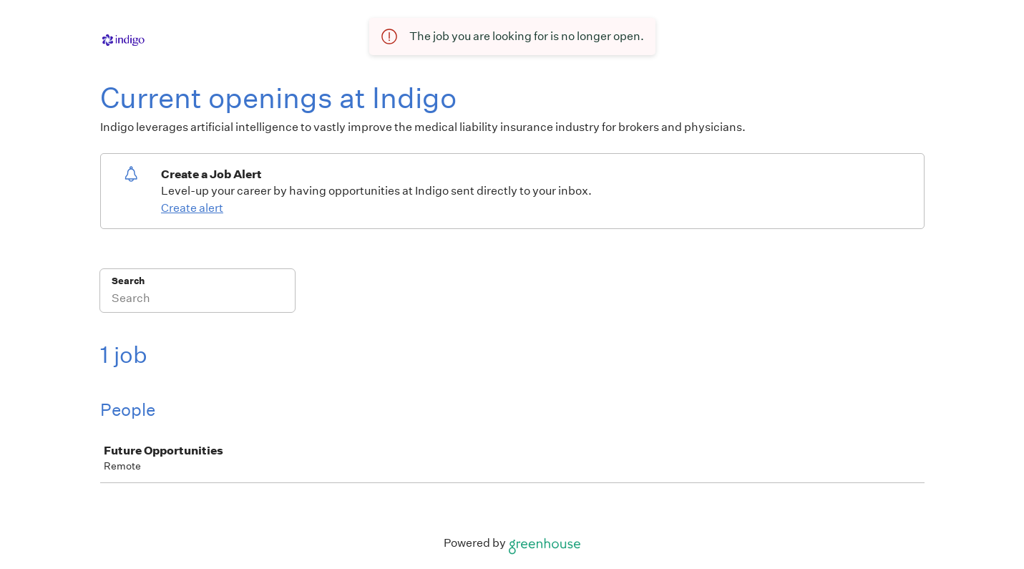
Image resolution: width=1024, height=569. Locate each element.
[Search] (197, 300)
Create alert (192, 208)
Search (128, 281)
